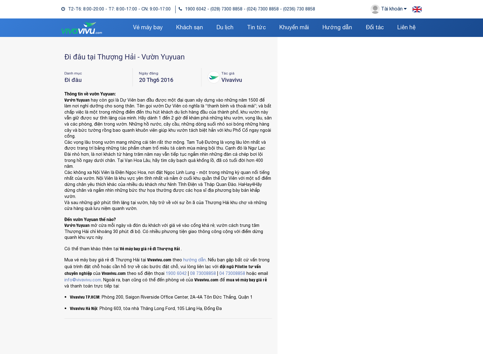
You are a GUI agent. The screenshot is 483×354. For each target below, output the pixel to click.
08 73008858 (203, 273)
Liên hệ (406, 27)
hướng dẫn (194, 260)
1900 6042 (176, 273)
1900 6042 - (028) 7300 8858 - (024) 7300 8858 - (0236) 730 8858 (247, 9)
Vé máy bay (148, 27)
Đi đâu (73, 79)
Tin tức (256, 27)
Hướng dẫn (337, 27)
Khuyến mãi (294, 27)
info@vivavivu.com (82, 280)
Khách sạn (189, 27)
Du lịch (225, 27)
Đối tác (375, 27)
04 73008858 (232, 273)
